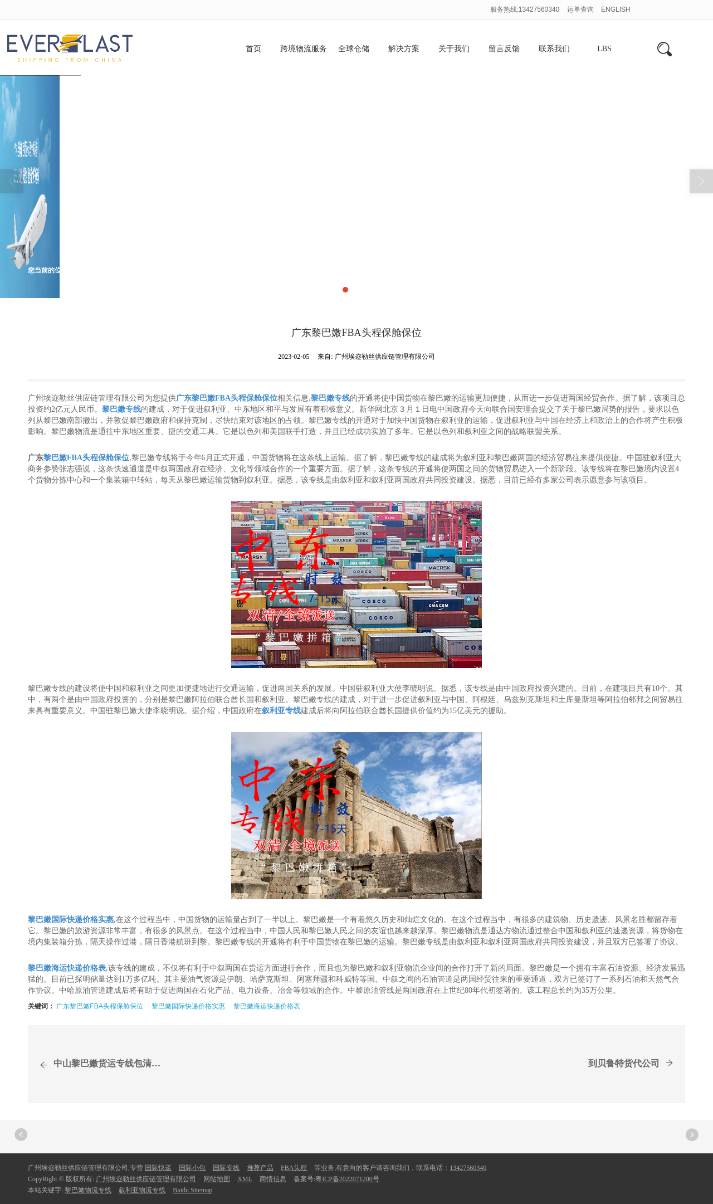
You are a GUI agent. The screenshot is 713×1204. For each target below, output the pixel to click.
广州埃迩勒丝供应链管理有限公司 (146, 1179)
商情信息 (128, 270)
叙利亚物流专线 (142, 1190)
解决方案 (403, 49)
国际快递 (158, 1168)
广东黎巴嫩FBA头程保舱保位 (99, 1006)
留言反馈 (504, 49)
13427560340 (468, 1168)
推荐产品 (260, 1168)
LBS (604, 49)
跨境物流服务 (303, 49)
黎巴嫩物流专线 (88, 1190)
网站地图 (216, 1179)
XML (244, 1179)
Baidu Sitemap (192, 1190)
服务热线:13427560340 (525, 9)
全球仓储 (353, 49)
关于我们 (454, 49)
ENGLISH (616, 9)
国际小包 (192, 1168)
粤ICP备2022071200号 (347, 1179)
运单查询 (581, 9)
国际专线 (226, 1168)
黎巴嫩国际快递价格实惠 (188, 1006)
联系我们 (554, 49)
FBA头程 (294, 1168)
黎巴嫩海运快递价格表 (266, 1006)
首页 (253, 49)
